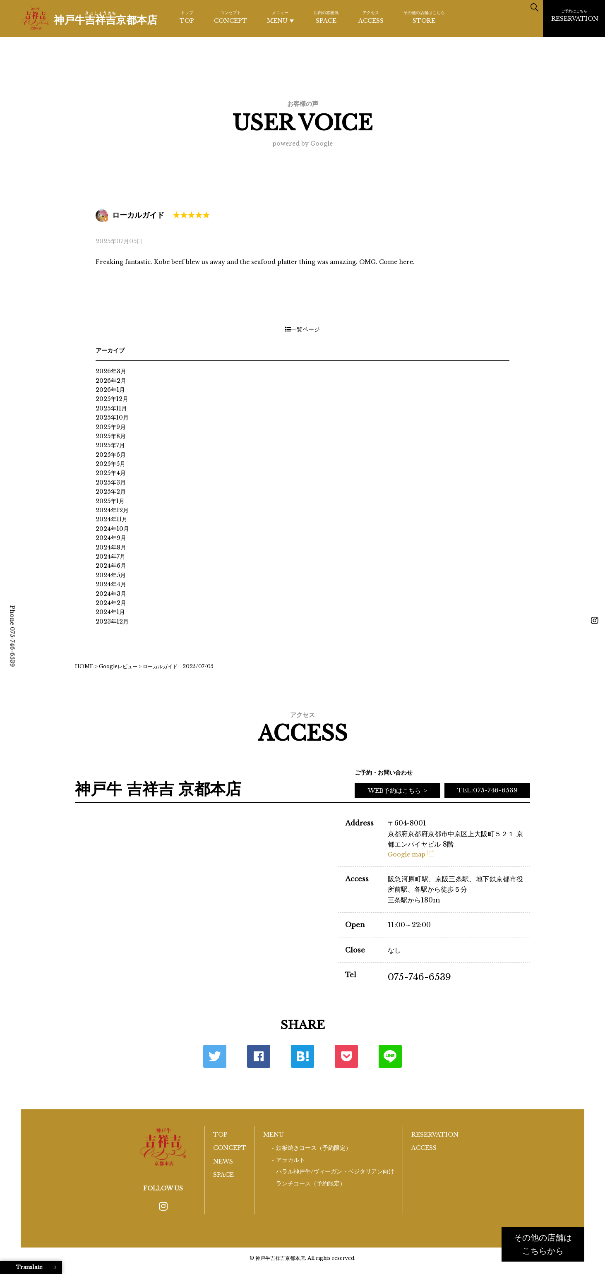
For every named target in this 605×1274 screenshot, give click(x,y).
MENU (280, 17)
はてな (302, 1056)
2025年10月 (112, 417)
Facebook (258, 1056)
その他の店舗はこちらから (543, 1244)
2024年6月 (111, 565)
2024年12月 (112, 510)
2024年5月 (111, 575)
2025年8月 (111, 436)
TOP (187, 17)
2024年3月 (111, 593)
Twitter (214, 1056)
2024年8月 (111, 547)
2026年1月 (110, 389)
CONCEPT (230, 17)
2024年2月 (111, 603)
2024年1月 (110, 612)
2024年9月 (111, 538)
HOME (84, 666)
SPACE (326, 17)
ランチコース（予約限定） (311, 1183)
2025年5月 (110, 464)
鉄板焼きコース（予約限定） (313, 1148)
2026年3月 (111, 371)
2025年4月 (111, 473)
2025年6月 (111, 454)
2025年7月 (110, 445)
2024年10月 (112, 529)
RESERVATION (574, 15)
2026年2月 (111, 380)
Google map (411, 854)
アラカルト (290, 1160)
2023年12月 (112, 621)
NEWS (223, 1161)
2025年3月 (111, 482)
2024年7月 (110, 556)
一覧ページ (302, 329)
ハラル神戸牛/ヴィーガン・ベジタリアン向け (335, 1171)
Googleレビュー (118, 666)
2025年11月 (111, 408)
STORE (424, 17)
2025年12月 (112, 399)
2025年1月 (110, 501)
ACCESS (371, 17)
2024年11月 (111, 519)
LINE (390, 1056)
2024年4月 (111, 584)
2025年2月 (111, 491)
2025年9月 (111, 427)
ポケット (346, 1056)
